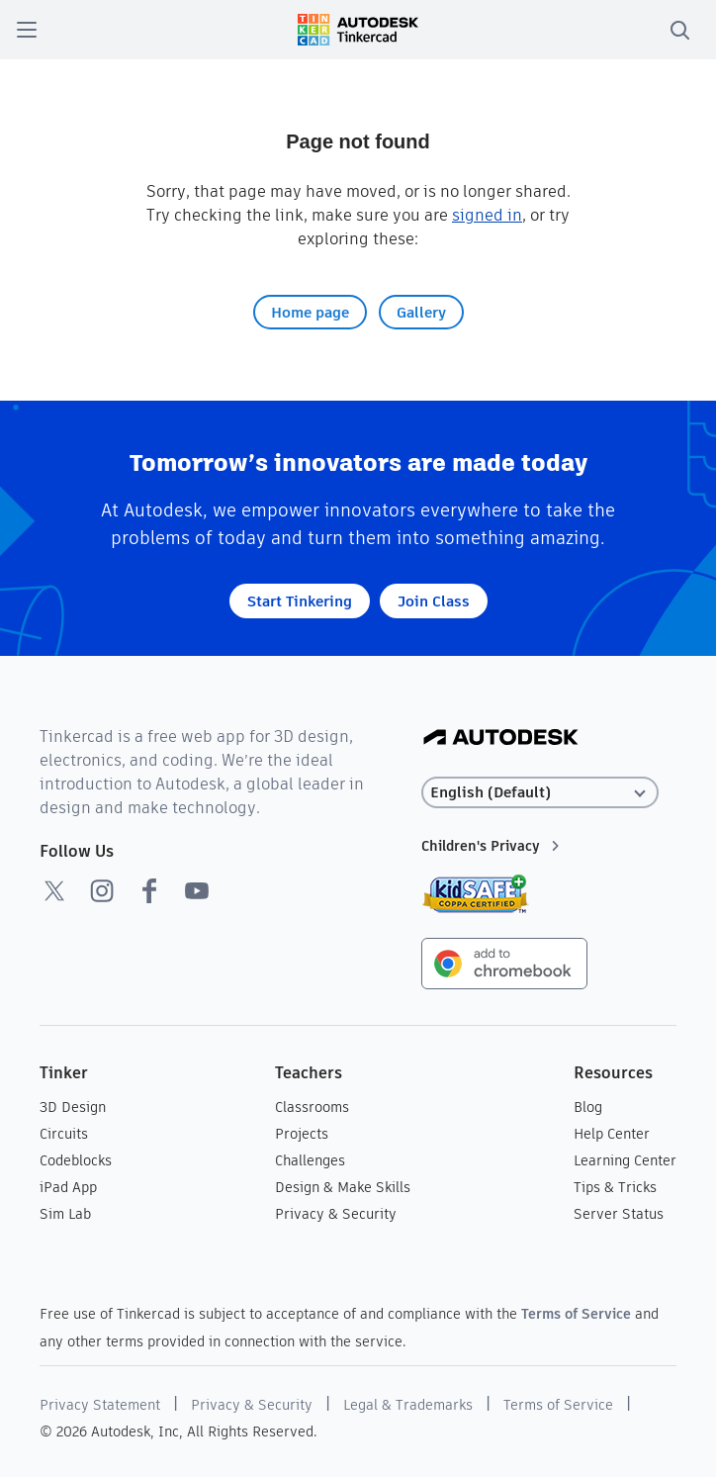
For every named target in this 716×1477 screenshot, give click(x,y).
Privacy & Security (336, 1214)
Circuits (64, 1134)
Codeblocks (76, 1160)
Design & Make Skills (342, 1187)
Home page (310, 312)
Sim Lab (65, 1214)
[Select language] (541, 793)
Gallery (421, 312)
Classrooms (312, 1107)
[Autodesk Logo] (501, 738)
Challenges (310, 1160)
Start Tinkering (299, 601)
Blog (588, 1107)
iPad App (68, 1187)
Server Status (619, 1214)
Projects (301, 1134)
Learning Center (625, 1160)
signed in (487, 215)
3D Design (73, 1107)
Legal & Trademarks (408, 1405)
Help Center (612, 1134)
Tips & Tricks (615, 1187)
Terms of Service (576, 1314)
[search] (679, 30)
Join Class (434, 601)
